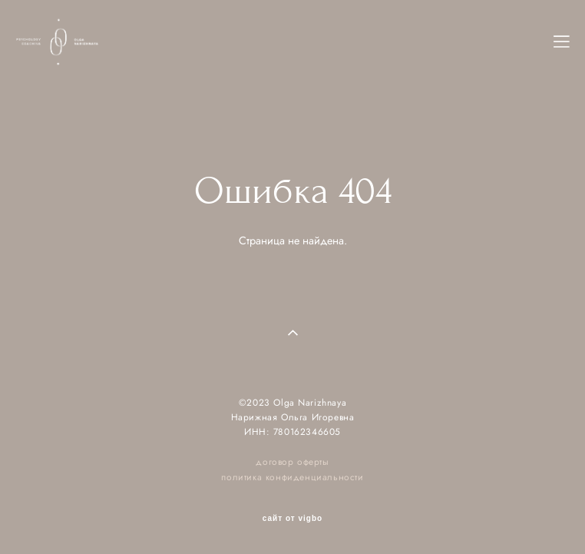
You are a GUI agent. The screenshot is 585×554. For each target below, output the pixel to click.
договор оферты (292, 461)
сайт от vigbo (292, 518)
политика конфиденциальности (292, 476)
